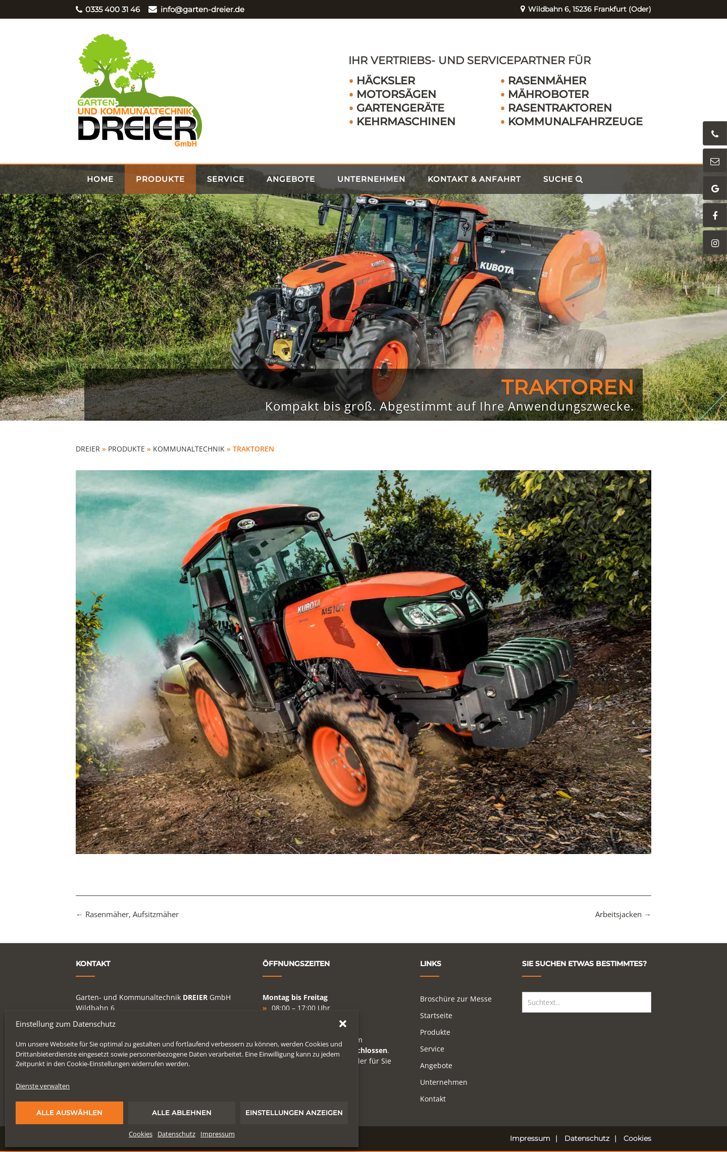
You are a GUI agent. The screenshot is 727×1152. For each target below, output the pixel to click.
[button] (343, 1024)
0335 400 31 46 (108, 9)
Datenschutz (176, 1133)
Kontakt (433, 1099)
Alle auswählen (69, 1113)
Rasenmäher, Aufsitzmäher (127, 914)
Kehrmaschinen (405, 121)
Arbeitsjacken (623, 914)
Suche (563, 179)
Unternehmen (371, 179)
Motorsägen (396, 94)
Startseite (436, 1015)
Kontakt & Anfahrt (474, 179)
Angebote (291, 179)
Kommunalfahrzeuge (575, 121)
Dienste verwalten (43, 1085)
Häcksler (385, 80)
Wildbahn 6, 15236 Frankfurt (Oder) (581, 9)
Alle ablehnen (182, 1113)
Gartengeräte (400, 108)
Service (225, 179)
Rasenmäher (547, 80)
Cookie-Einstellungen (98, 1063)
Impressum (217, 1133)
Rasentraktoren (560, 108)
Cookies (140, 1133)
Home (100, 179)
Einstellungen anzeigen (294, 1113)
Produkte (160, 179)
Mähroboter (548, 94)
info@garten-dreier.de (196, 9)
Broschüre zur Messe (456, 999)
